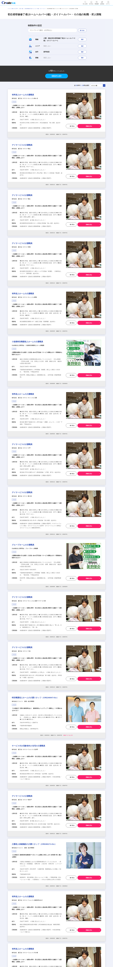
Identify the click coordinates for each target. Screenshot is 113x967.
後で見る (71, 131)
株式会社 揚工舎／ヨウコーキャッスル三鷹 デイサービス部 (32, 622)
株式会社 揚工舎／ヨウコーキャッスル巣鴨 (27, 309)
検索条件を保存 (56, 79)
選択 (83, 39)
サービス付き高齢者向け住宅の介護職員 (31, 774)
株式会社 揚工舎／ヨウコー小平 (23, 464)
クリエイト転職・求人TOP (13, 8)
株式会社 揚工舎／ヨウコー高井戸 (24, 830)
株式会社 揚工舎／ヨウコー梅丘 (23, 207)
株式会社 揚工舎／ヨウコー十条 (23, 674)
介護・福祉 (21, 8)
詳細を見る (89, 131)
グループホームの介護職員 (25, 564)
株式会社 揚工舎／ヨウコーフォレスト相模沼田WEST (30, 937)
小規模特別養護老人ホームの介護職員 (30, 354)
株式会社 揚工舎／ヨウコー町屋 (23, 257)
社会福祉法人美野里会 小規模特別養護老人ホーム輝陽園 (31, 359)
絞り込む (83, 30)
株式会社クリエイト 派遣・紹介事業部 (25, 729)
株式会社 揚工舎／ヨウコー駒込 (23, 155)
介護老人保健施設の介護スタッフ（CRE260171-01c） (36, 878)
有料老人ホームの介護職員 (25, 99)
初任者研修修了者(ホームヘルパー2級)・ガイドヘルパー (35, 8)
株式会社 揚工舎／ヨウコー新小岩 (24, 514)
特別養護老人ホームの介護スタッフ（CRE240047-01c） (36, 723)
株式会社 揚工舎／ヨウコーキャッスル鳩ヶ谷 (27, 104)
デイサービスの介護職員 (24, 151)
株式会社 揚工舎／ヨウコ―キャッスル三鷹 (27, 413)
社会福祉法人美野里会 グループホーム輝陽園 (27, 568)
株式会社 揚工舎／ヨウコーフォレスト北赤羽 (27, 779)
